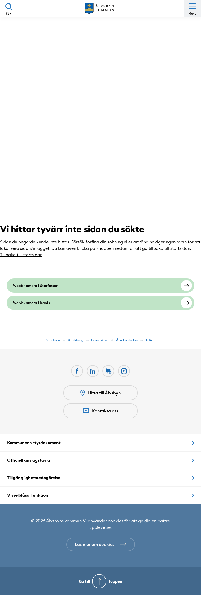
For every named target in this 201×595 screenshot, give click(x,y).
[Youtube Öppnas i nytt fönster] (108, 371)
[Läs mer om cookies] (100, 544)
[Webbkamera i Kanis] (100, 303)
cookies (115, 520)
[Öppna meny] (192, 8)
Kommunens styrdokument (34, 442)
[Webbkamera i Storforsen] (100, 285)
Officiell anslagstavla (28, 460)
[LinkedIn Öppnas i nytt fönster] (93, 371)
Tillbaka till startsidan (24, 254)
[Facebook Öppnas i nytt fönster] (77, 371)
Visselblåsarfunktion (27, 495)
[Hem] (100, 8)
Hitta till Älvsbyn (100, 393)
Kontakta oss (100, 411)
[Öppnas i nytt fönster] (124, 371)
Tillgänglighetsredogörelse (33, 477)
